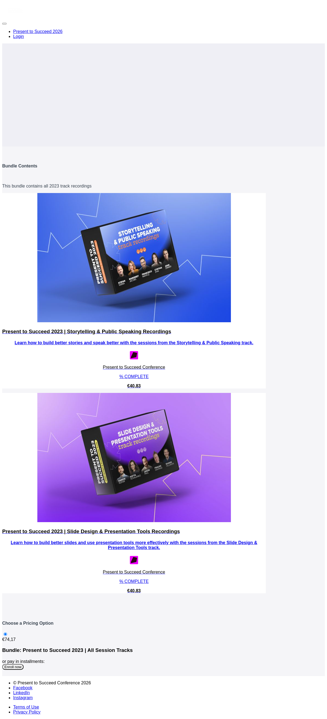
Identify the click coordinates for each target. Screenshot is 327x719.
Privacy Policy (27, 712)
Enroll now (12, 667)
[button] (4, 23)
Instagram (23, 697)
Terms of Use (26, 707)
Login (18, 36)
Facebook (22, 687)
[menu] (163, 34)
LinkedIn (21, 692)
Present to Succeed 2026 (38, 31)
